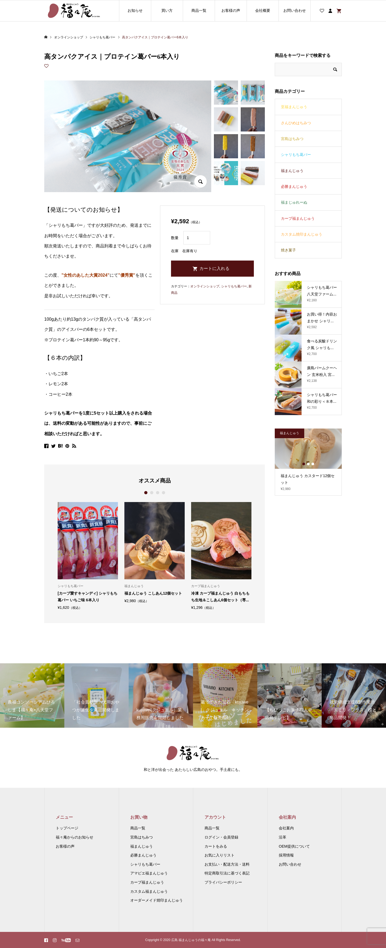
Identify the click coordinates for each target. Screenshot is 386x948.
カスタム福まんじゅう (149, 891)
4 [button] (163, 492)
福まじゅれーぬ (294, 202)
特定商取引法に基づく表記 (227, 873)
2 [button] (151, 492)
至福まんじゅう (294, 107)
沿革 (282, 837)
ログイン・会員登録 (221, 837)
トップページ (67, 828)
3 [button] (157, 492)
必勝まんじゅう (294, 186)
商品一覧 (198, 10)
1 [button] (145, 492)
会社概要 (262, 10)
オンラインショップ (204, 286)
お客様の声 (230, 10)
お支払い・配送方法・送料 (227, 864)
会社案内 (286, 828)
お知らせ (135, 10)
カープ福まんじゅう (298, 218)
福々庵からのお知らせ (74, 837)
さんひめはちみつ (296, 123)
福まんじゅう (292, 171)
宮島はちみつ (292, 139)
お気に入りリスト (220, 855)
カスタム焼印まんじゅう (301, 234)
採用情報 (286, 855)
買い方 (167, 10)
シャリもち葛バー (234, 286)
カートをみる (216, 846)
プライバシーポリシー (223, 882)
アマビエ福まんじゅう (149, 873)
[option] (88, 556)
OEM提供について (294, 846)
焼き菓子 (288, 250)
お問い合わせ (294, 10)
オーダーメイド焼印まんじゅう (156, 900)
